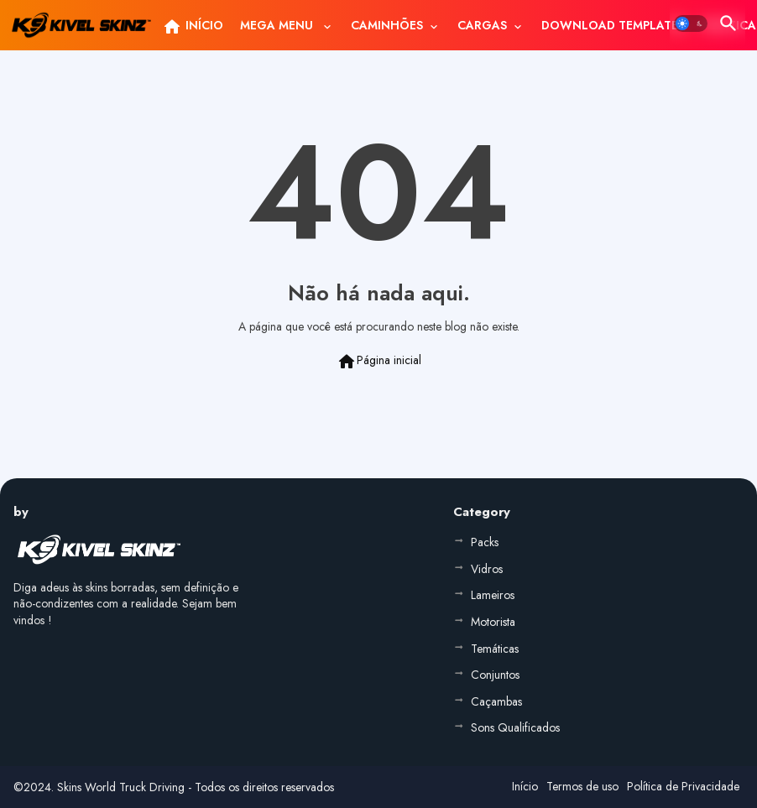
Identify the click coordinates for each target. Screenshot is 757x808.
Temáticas (495, 648)
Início (525, 786)
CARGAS (482, 25)
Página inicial (379, 362)
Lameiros (492, 594)
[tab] (193, 25)
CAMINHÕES (387, 25)
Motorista (493, 621)
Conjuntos (495, 674)
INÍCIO (192, 27)
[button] (690, 23)
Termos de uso (582, 786)
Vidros (487, 568)
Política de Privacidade (683, 786)
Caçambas (496, 701)
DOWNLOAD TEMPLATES (613, 25)
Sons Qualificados (515, 727)
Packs (485, 542)
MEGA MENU (278, 25)
